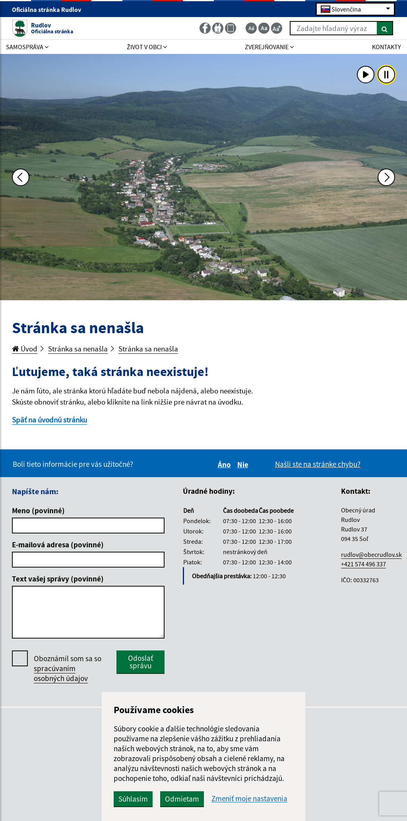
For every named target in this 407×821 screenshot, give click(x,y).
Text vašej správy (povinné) (58, 578)
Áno (225, 464)
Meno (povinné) (38, 510)
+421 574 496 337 (363, 564)
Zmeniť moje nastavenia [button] (249, 798)
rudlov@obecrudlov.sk (371, 554)
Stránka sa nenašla (78, 348)
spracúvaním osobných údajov (61, 673)
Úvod (24, 348)
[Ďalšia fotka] (386, 177)
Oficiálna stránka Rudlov (50, 9)
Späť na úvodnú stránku (49, 419)
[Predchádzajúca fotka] (20, 177)
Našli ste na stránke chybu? (317, 464)
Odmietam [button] (182, 799)
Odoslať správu (140, 661)
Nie (244, 464)
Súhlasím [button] (133, 799)
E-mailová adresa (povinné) (58, 544)
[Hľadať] (385, 28)
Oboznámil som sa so (67, 668)
